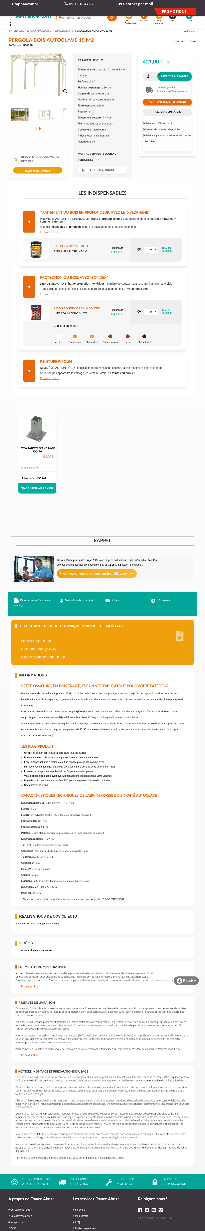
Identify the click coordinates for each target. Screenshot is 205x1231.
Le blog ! (144, 19)
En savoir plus (48, 232)
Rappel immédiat (37, 171)
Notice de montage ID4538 (40, 649)
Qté (139, 249)
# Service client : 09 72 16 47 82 (155, 1217)
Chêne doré (91, 339)
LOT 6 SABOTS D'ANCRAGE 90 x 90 (37, 450)
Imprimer (190, 31)
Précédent (35, 128)
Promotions (174, 11)
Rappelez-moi (24, 4)
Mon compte (159, 19)
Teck (127, 339)
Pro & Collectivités (129, 19)
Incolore (59, 339)
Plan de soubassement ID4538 (43, 657)
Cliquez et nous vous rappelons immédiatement (96, 573)
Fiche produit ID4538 (36, 641)
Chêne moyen (110, 339)
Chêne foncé (144, 339)
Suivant (40, 128)
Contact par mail (136, 3)
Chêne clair (75, 339)
